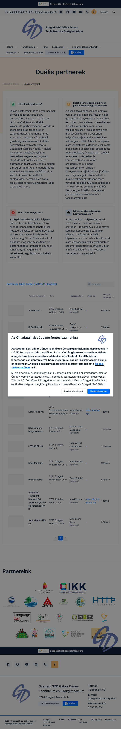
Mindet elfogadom (98, 391)
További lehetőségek (73, 391)
